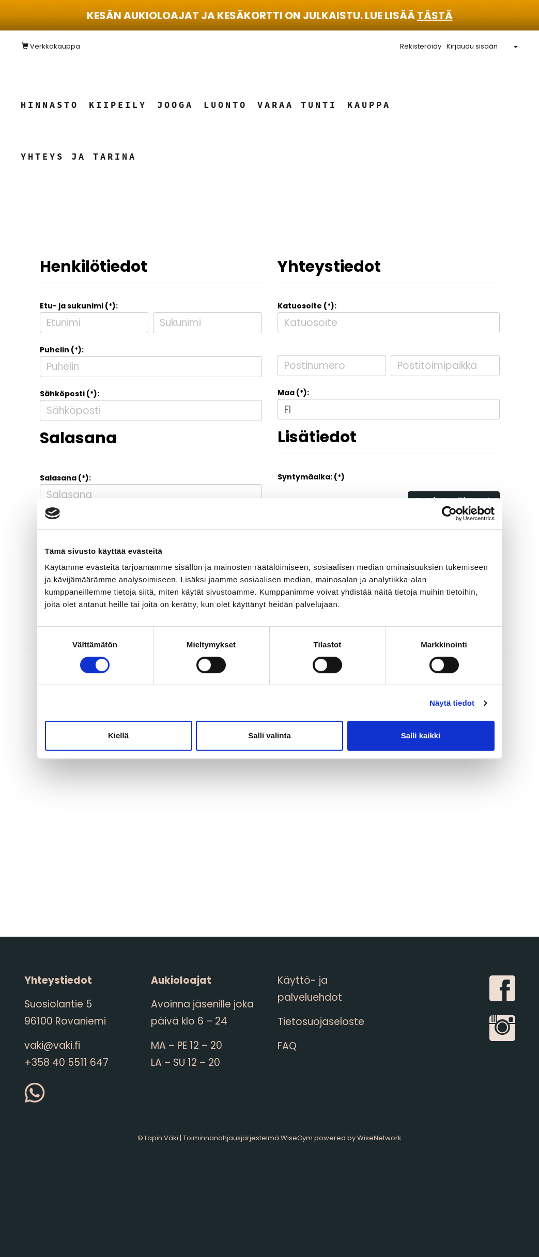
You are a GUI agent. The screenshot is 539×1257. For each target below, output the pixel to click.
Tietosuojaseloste (321, 1022)
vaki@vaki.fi (52, 1045)
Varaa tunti (297, 105)
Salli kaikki (421, 735)
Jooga (175, 105)
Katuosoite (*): (307, 306)
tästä (435, 15)
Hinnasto (50, 105)
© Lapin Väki (157, 1138)
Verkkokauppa (51, 46)
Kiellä (118, 735)
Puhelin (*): (62, 350)
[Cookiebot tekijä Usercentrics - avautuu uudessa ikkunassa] (449, 513)
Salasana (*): (65, 478)
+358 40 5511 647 (66, 1062)
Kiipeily (118, 105)
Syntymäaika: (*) (311, 477)
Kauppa (369, 105)
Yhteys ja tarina (78, 156)
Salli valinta (269, 735)
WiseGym (297, 1138)
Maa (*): (293, 392)
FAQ (287, 1046)
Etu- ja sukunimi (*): (79, 306)
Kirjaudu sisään (472, 46)
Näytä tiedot (451, 703)
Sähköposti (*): (69, 394)
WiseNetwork (379, 1138)
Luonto (225, 105)
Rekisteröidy (420, 46)
